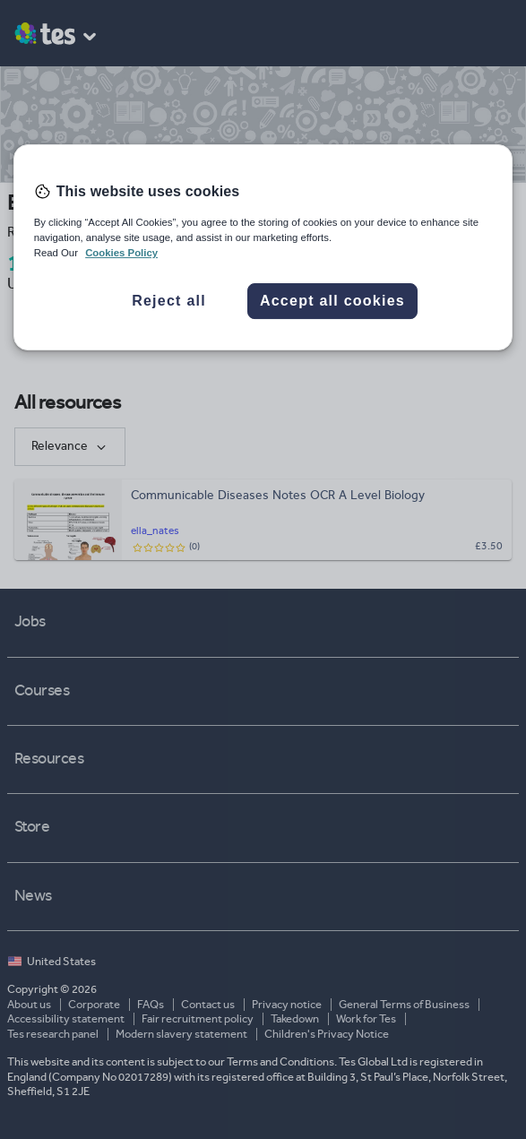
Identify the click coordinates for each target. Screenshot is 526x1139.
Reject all (169, 300)
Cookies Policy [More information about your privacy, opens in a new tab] (121, 252)
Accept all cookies (332, 300)
